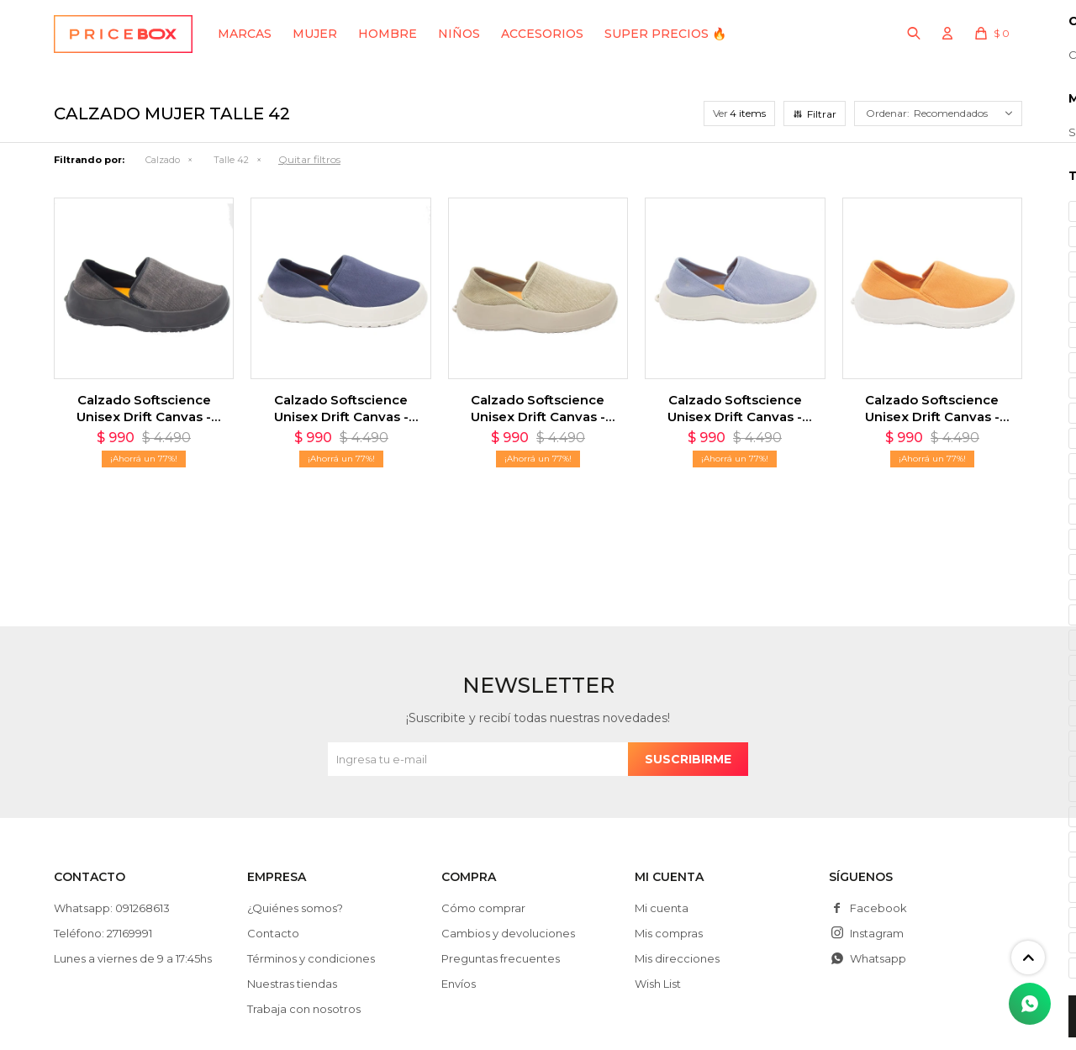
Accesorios (542, 33)
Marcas (245, 33)
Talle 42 (231, 160)
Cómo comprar (483, 908)
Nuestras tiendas (292, 983)
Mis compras (669, 933)
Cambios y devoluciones (508, 933)
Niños (459, 33)
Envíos (458, 983)
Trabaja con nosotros (304, 1009)
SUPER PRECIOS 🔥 (665, 33)
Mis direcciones (677, 958)
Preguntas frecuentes (500, 958)
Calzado (162, 160)
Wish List (658, 983)
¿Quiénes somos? (295, 908)
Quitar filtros (309, 159)
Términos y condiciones (311, 958)
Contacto (273, 933)
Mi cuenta (661, 908)
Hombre (387, 33)
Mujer (315, 33)
